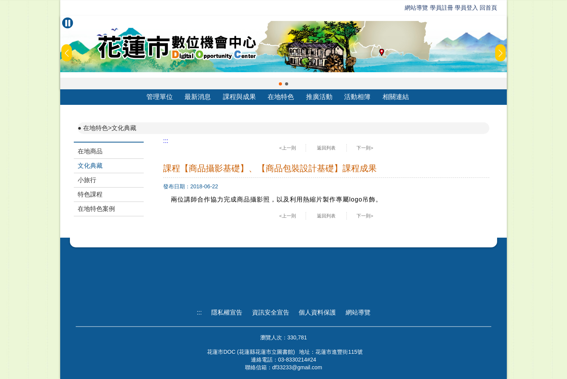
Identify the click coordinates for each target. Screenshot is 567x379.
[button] (280, 83)
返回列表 (326, 148)
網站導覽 (416, 7)
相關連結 (396, 97)
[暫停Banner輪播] (67, 22)
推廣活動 (319, 97)
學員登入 (466, 7)
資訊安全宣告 (270, 312)
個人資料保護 (317, 312)
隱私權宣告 (226, 312)
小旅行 (87, 180)
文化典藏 (90, 165)
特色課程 (90, 194)
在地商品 (90, 151)
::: (165, 140)
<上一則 (287, 148)
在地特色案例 (96, 208)
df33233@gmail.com (297, 367)
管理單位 (159, 97)
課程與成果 (239, 97)
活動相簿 (357, 97)
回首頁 (488, 7)
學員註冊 (441, 7)
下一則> (365, 148)
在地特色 (281, 97)
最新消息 (197, 97)
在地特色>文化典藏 (109, 128)
